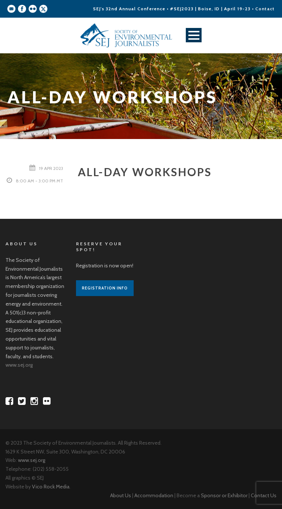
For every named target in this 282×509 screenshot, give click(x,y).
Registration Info (105, 288)
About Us (120, 495)
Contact (265, 8)
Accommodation (153, 495)
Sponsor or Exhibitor (224, 495)
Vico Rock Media (50, 486)
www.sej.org (19, 365)
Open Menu (194, 35)
